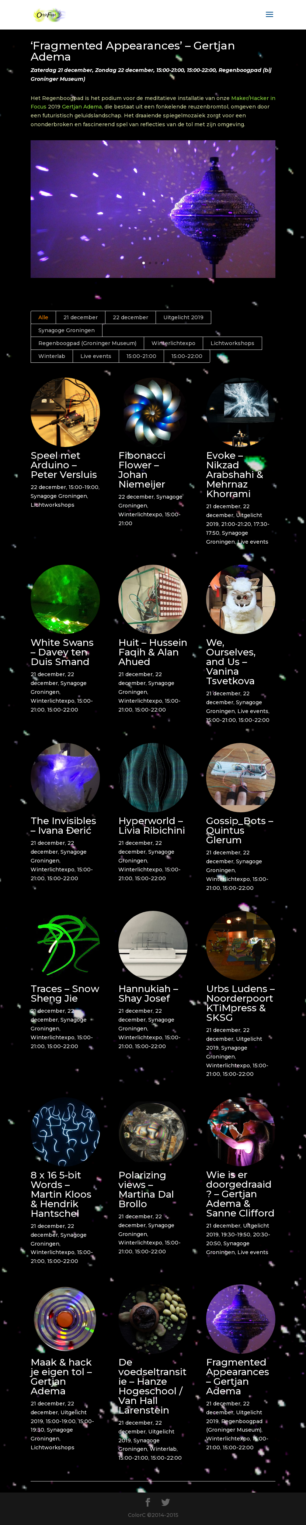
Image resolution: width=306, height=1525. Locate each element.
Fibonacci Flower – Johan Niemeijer (141, 470)
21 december (80, 317)
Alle (43, 317)
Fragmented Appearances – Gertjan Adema (237, 1376)
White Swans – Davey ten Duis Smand (61, 652)
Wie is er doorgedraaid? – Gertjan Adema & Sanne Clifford (240, 1194)
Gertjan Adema (82, 106)
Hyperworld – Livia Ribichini (151, 825)
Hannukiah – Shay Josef (148, 993)
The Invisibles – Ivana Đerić (63, 825)
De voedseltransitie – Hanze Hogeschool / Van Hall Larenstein (152, 1386)
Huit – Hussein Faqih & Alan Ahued (152, 652)
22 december (130, 317)
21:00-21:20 (236, 524)
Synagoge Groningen (66, 330)
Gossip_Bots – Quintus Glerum (239, 830)
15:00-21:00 (141, 356)
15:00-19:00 (83, 487)
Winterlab (51, 356)
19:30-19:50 (235, 1234)
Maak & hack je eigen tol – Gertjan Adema (60, 1376)
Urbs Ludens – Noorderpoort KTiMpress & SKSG (240, 1003)
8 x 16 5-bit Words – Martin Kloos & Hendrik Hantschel (60, 1194)
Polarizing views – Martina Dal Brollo (146, 1189)
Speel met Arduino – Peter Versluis (63, 465)
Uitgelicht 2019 (183, 317)
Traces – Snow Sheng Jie (64, 993)
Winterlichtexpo (173, 343)
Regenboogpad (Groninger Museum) (87, 343)
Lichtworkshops (232, 343)
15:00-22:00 (186, 356)
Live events (95, 356)
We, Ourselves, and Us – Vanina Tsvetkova (230, 662)
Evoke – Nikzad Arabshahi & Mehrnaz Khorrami (234, 475)
